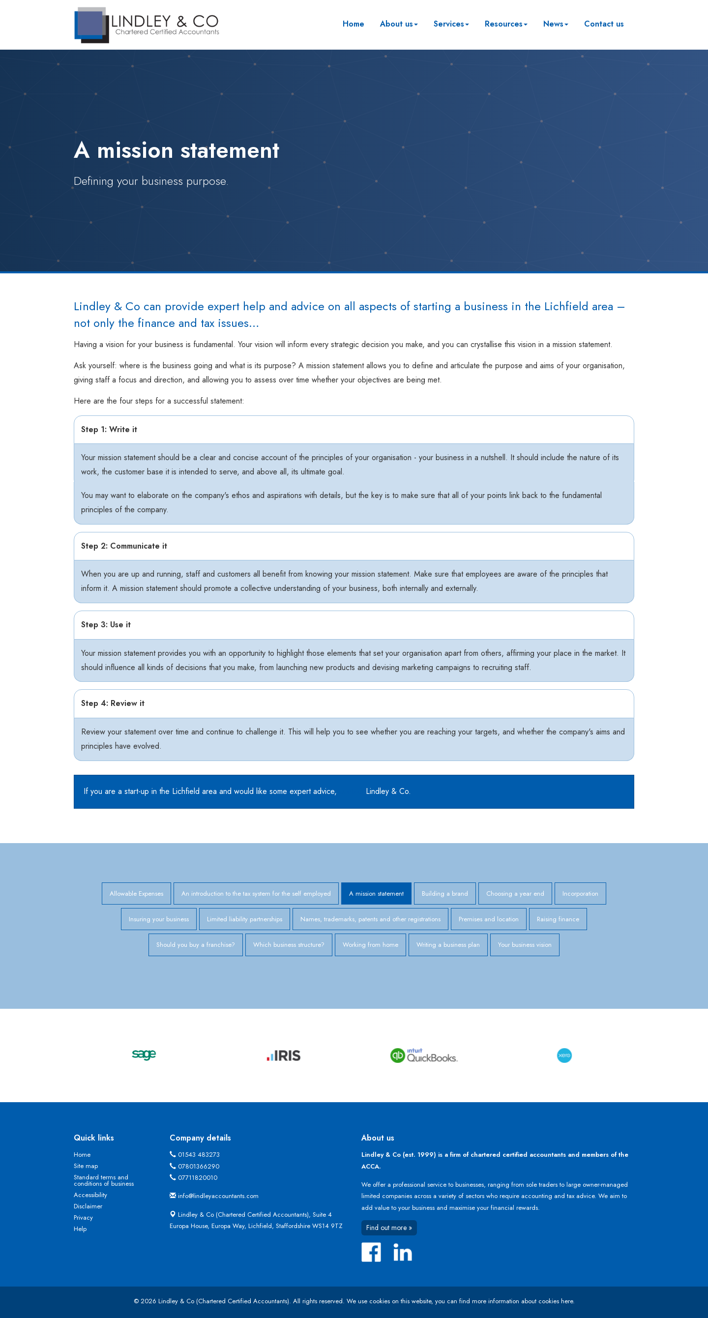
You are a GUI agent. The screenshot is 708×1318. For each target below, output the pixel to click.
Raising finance (558, 919)
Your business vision (525, 944)
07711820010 (197, 1177)
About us (399, 23)
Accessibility (90, 1195)
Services (451, 23)
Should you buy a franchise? (195, 944)
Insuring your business (159, 919)
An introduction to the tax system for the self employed (256, 893)
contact (351, 791)
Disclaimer (88, 1206)
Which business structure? (288, 944)
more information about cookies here (522, 1301)
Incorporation (580, 893)
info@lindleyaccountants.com (218, 1196)
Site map (86, 1166)
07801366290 (198, 1166)
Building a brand (445, 893)
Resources (506, 23)
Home (353, 23)
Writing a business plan (448, 944)
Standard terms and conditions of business (104, 1180)
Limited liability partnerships (244, 919)
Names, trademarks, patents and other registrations (370, 919)
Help (80, 1228)
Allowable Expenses (136, 893)
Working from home (370, 944)
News (555, 23)
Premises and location (489, 919)
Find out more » (389, 1227)
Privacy (83, 1217)
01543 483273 (199, 1154)
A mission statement (376, 893)
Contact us (604, 23)
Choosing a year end (515, 893)
